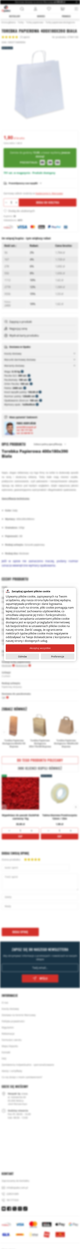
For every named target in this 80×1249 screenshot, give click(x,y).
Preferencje (57, 656)
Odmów (22, 656)
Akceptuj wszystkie (40, 648)
